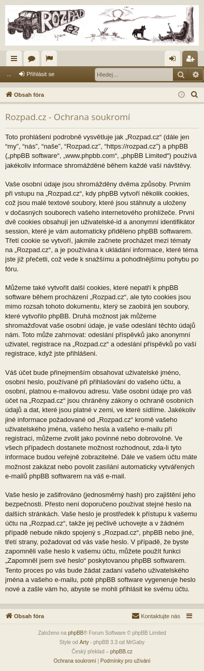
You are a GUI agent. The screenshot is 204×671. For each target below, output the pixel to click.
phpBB (75, 633)
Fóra (33, 60)
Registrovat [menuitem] (192, 60)
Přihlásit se (40, 74)
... (9, 74)
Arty (84, 642)
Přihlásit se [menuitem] (174, 60)
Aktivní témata (51, 60)
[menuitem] (194, 94)
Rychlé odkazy (16, 60)
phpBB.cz (121, 651)
